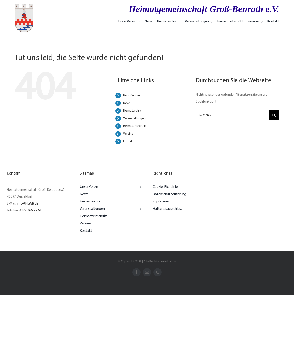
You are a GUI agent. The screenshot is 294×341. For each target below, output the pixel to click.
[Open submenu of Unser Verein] (139, 187)
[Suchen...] (232, 115)
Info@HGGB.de (27, 203)
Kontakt (128, 141)
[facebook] (136, 272)
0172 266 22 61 (30, 210)
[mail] (147, 272)
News (126, 103)
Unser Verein (131, 95)
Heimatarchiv (132, 110)
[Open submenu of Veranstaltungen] (139, 209)
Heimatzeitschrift (134, 126)
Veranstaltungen (134, 118)
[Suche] (274, 115)
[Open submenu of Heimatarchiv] (139, 201)
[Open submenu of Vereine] (139, 223)
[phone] (157, 272)
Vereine (128, 134)
